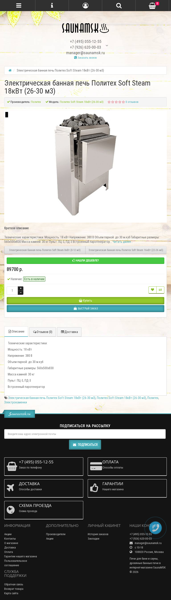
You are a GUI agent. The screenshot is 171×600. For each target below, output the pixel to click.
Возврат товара (13, 589)
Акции (8, 534)
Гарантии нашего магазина (20, 556)
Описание (16, 331)
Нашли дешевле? (85, 260)
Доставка (69, 332)
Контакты (10, 538)
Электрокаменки (15, 402)
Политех (152, 398)
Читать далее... (123, 242)
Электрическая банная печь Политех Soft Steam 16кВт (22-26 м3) (126, 250)
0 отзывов (132, 102)
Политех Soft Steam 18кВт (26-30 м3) (121, 398)
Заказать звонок (85, 57)
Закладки (93, 538)
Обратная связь (13, 584)
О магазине (11, 543)
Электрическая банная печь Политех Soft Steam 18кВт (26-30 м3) (52, 398)
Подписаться (85, 445)
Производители (55, 534)
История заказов (98, 534)
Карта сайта (11, 593)
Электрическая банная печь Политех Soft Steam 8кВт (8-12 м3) (45, 250)
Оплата (8, 552)
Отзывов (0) (42, 332)
